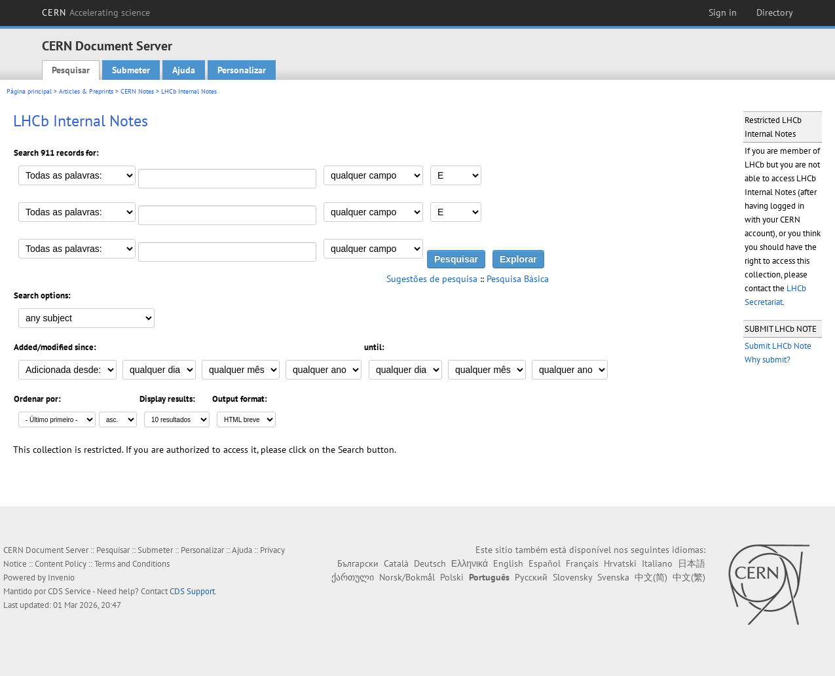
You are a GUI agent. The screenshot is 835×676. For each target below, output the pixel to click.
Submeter (131, 70)
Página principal (29, 91)
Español (545, 563)
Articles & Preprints (86, 91)
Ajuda (183, 70)
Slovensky (572, 577)
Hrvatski (620, 563)
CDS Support (192, 591)
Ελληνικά (469, 563)
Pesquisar (71, 70)
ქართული (352, 577)
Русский (531, 577)
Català (396, 563)
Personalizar (241, 70)
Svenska (613, 577)
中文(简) (651, 577)
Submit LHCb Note (778, 345)
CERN (96, 12)
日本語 (691, 563)
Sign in (723, 12)
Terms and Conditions (132, 563)
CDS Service (69, 591)
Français (582, 563)
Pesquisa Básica (518, 279)
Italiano (657, 563)
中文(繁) (689, 577)
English (508, 563)
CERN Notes (137, 91)
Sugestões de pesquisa (431, 279)
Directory (774, 12)
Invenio (61, 577)
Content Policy (60, 563)
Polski (452, 577)
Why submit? (767, 359)
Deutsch (430, 563)
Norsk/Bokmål (407, 577)
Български (358, 563)
